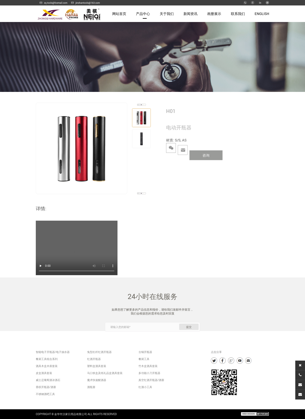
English (262, 13)
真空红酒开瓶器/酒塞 (151, 380)
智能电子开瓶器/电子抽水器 (53, 352)
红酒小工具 (145, 387)
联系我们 (238, 13)
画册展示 (214, 13)
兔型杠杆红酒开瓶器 (99, 352)
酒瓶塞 (91, 387)
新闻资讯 (190, 13)
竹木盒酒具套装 (148, 366)
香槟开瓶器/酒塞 (46, 387)
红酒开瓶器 (94, 359)
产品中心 (143, 13)
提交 (189, 333)
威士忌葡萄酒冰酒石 (48, 380)
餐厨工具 (143, 359)
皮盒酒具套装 (44, 373)
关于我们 (167, 13)
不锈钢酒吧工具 (45, 394)
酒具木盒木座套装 (47, 366)
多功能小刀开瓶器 (149, 373)
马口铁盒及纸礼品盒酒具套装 (105, 373)
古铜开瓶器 (145, 352)
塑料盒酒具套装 (96, 366)
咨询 (205, 160)
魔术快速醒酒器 (96, 380)
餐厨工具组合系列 (47, 359)
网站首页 (119, 13)
